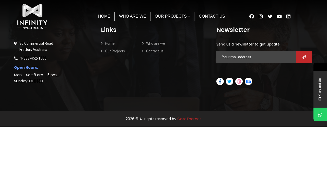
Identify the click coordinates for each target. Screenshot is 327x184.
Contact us (155, 51)
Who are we (155, 43)
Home (110, 43)
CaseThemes (189, 118)
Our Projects (115, 51)
